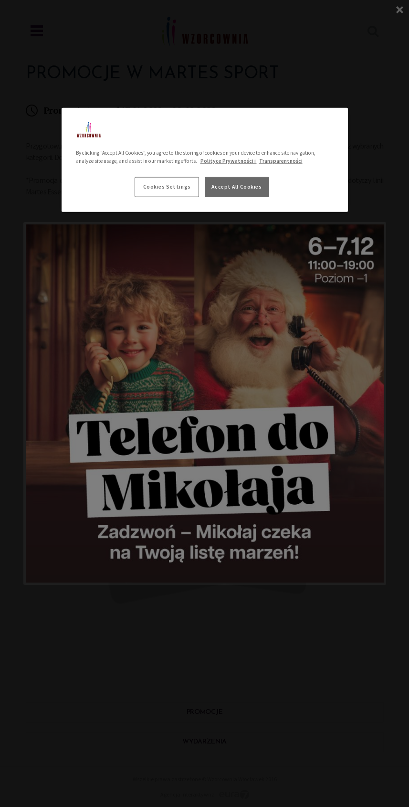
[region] (205, 159)
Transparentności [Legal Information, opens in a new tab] (281, 160)
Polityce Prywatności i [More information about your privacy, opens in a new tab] (228, 160)
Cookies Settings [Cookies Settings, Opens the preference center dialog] (167, 186)
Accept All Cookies (236, 186)
